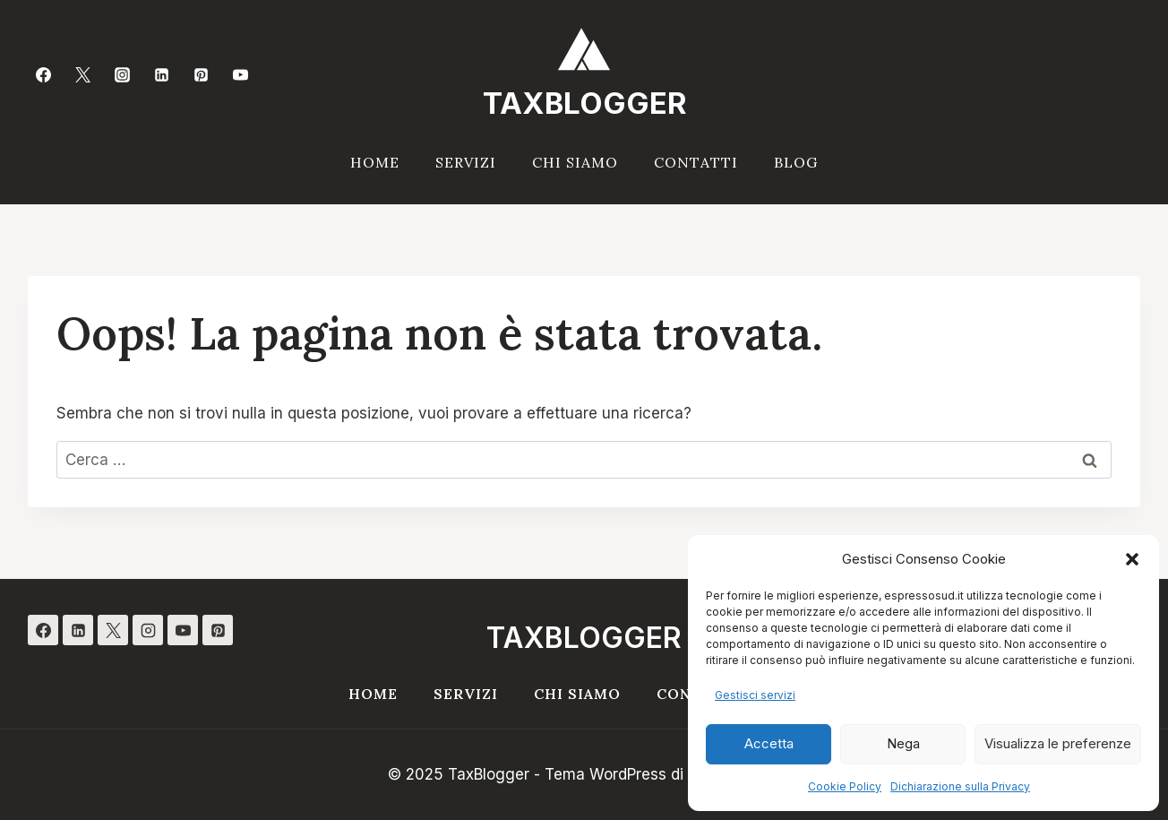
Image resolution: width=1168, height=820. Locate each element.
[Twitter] (82, 74)
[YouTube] (241, 74)
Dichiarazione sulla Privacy (960, 786)
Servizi (465, 162)
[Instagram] (122, 74)
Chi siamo (575, 162)
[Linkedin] (162, 74)
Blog (796, 162)
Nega (903, 743)
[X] (113, 630)
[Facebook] (43, 74)
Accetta (769, 743)
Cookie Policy (844, 786)
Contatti (696, 162)
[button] (1132, 559)
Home (374, 162)
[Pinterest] (201, 74)
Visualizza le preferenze (1057, 743)
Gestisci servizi (755, 695)
